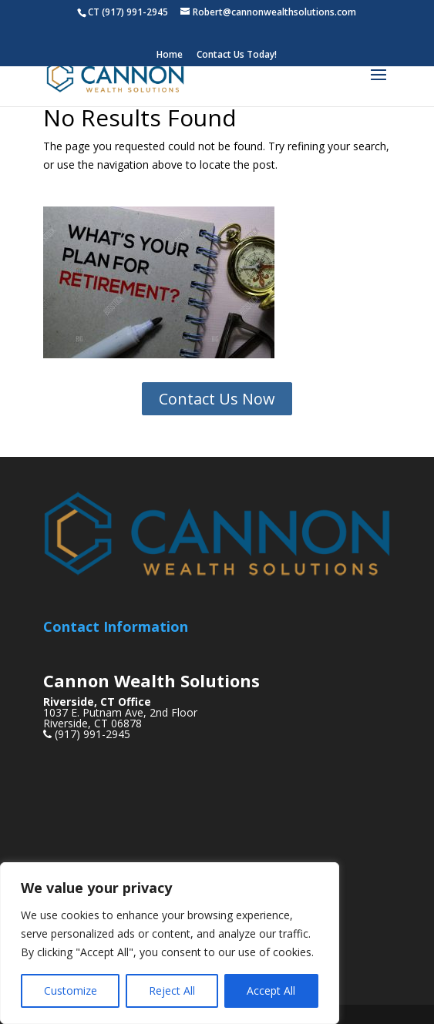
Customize (70, 990)
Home (169, 55)
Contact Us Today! (237, 55)
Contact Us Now (217, 398)
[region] (169, 943)
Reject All (172, 990)
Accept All (271, 990)
